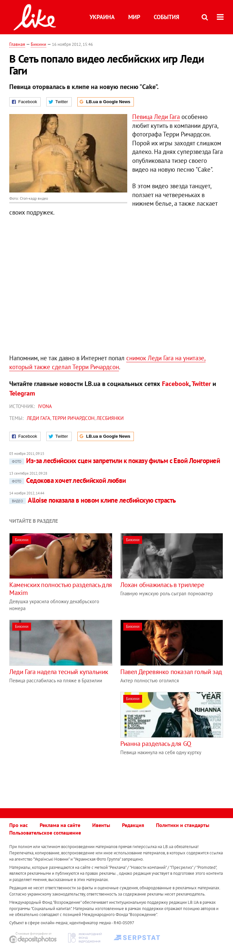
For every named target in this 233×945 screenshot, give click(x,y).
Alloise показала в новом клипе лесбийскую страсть (92, 500)
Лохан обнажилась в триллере (162, 584)
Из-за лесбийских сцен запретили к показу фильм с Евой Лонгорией (114, 460)
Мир (134, 17)
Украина (102, 17)
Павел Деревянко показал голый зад (171, 671)
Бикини (38, 44)
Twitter (201, 383)
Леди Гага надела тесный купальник (58, 671)
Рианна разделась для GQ (155, 743)
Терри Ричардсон (73, 418)
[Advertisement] (64, 738)
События (166, 17)
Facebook (175, 383)
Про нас (18, 825)
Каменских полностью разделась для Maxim (60, 588)
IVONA (45, 406)
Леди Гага (38, 418)
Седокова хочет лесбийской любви (67, 480)
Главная (17, 44)
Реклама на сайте (60, 825)
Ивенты (101, 825)
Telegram (22, 393)
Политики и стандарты (182, 825)
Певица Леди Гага (156, 117)
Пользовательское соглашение (45, 832)
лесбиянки (110, 418)
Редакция (133, 825)
